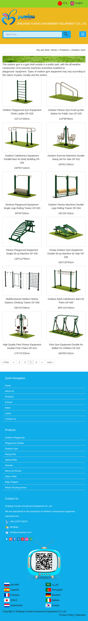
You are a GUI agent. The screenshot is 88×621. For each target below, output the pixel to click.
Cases (8, 413)
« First (5, 362)
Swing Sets (10, 454)
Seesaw (9, 465)
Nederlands (13, 605)
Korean (52, 605)
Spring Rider (11, 459)
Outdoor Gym (11, 448)
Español (11, 590)
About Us (9, 391)
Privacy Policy (66, 615)
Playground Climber (14, 443)
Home (54, 50)
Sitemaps (80, 615)
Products (64, 50)
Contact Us (10, 419)
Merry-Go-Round (13, 471)
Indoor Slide (11, 476)
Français (11, 595)
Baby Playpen (11, 482)
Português (54, 590)
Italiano (52, 600)
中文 (63, 3)
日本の (10, 600)
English (76, 3)
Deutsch (53, 595)
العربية (52, 584)
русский (11, 584)
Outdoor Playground (14, 437)
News (8, 407)
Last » (50, 362)
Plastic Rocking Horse (15, 487)
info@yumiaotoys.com (20, 532)
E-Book (8, 402)
